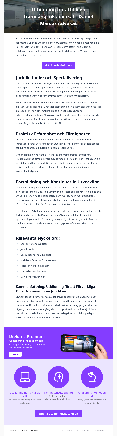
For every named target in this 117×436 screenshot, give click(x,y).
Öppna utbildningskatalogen (58, 413)
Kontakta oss (14, 430)
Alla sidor (34, 430)
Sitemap (25, 430)
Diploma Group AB (79, 430)
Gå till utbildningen (58, 65)
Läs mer (15, 354)
